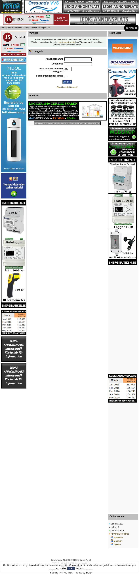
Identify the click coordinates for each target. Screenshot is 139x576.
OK (71, 568)
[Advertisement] (13, 443)
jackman (118, 541)
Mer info (79, 568)
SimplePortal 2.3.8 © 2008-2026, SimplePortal (70, 560)
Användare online (119, 534)
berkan (117, 544)
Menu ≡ (131, 28)
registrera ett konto (66, 42)
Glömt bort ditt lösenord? (67, 87)
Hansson (118, 537)
